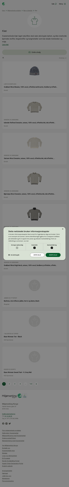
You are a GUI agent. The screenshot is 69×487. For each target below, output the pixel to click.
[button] (13, 255)
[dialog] (34, 243)
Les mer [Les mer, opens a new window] (26, 241)
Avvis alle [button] (37, 255)
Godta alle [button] (53, 255)
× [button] (62, 229)
